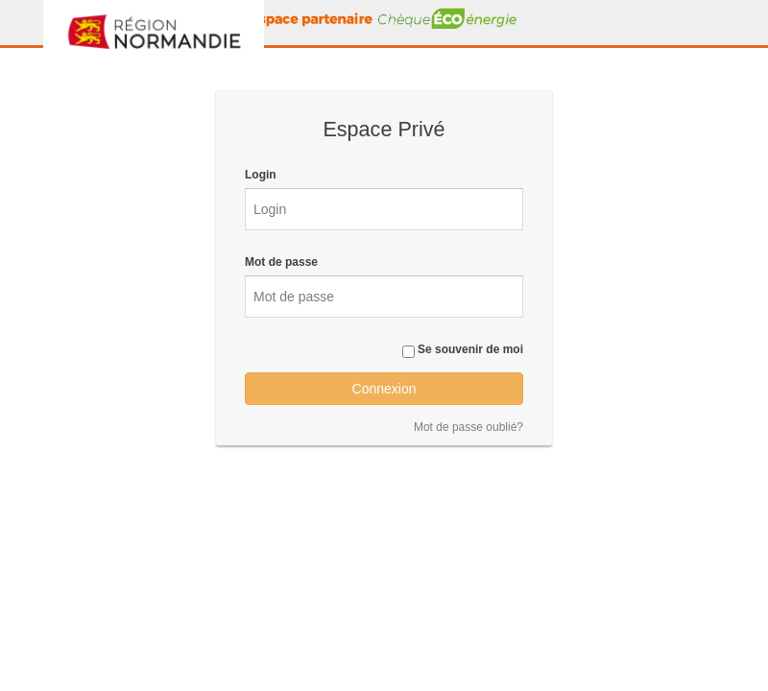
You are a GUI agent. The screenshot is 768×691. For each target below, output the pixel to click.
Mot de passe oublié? (468, 427)
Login (260, 174)
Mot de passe (281, 262)
